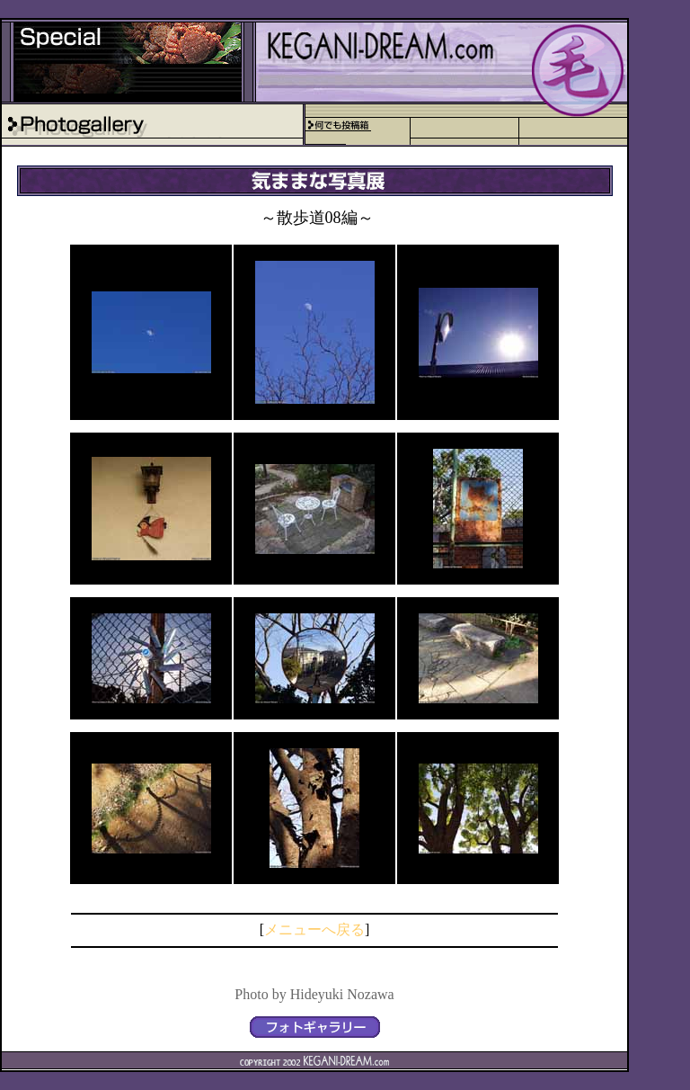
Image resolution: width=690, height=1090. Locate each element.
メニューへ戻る (314, 929)
